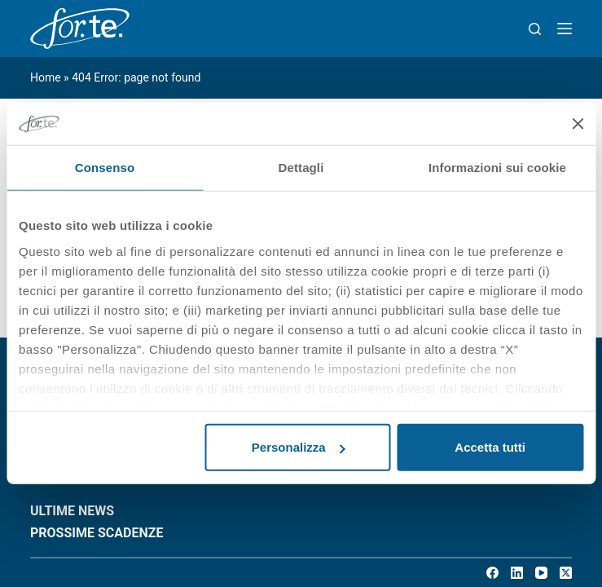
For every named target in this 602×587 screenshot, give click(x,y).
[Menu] (564, 28)
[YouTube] (541, 573)
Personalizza (298, 447)
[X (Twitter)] (566, 573)
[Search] (535, 29)
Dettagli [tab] (301, 167)
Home (45, 77)
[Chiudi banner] (577, 124)
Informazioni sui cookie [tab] (497, 167)
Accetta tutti (490, 447)
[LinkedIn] (517, 573)
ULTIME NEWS (72, 511)
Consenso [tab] (104, 167)
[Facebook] (492, 573)
